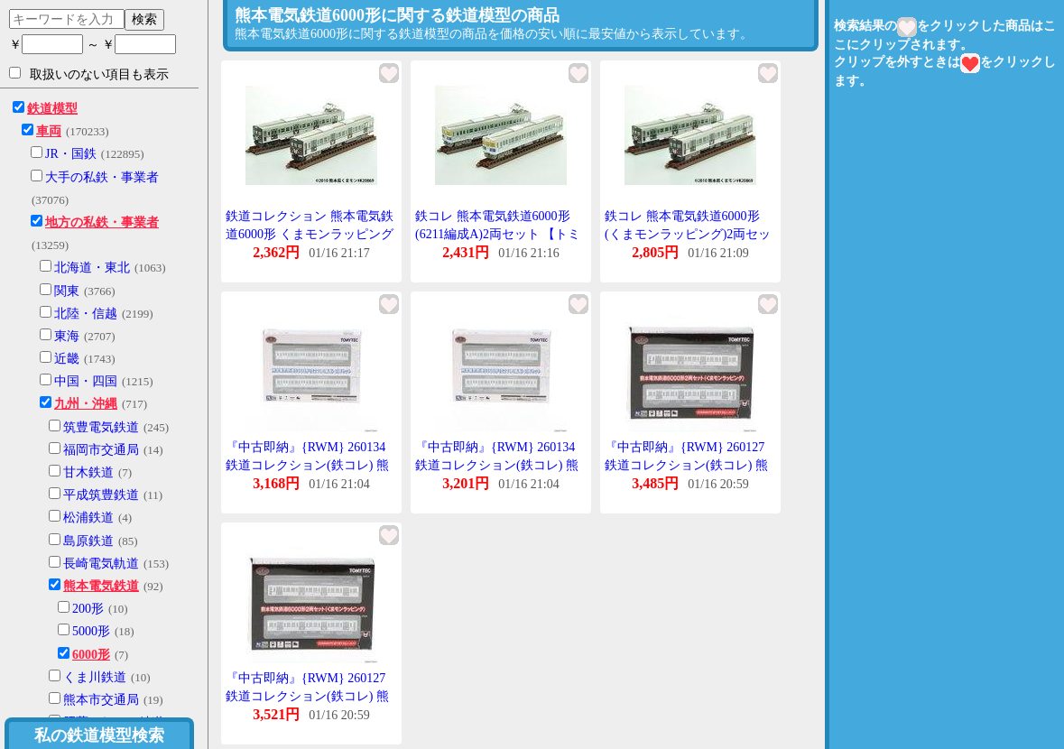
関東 (66, 291)
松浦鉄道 (88, 517)
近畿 (66, 358)
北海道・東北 (92, 267)
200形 (88, 608)
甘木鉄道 (88, 472)
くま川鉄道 (94, 677)
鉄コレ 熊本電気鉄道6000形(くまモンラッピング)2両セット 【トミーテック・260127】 (689, 233)
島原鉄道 (88, 541)
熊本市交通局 (101, 700)
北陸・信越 (85, 313)
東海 (66, 336)
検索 (144, 19)
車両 (48, 131)
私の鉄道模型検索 (99, 735)
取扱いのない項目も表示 (89, 74)
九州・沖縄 (85, 404)
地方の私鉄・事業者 (102, 222)
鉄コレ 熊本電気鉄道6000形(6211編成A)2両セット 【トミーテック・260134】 (497, 233)
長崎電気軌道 (101, 563)
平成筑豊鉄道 (101, 495)
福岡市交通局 (101, 450)
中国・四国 (85, 381)
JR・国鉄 (71, 154)
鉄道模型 (52, 109)
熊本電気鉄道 (101, 586)
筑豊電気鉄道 (101, 427)
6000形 (91, 654)
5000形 (91, 631)
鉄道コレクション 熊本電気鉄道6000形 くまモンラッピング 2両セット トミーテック (309, 233)
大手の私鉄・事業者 (102, 177)
